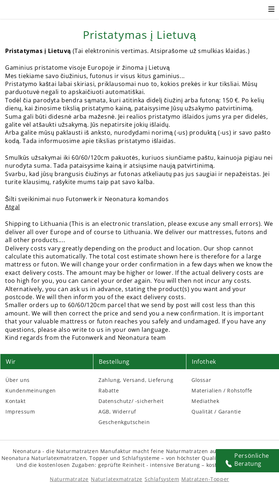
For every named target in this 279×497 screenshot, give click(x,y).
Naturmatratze (69, 479)
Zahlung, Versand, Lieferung (135, 379)
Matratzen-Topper (205, 479)
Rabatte (108, 390)
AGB (103, 411)
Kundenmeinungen (30, 390)
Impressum (20, 411)
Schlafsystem (162, 479)
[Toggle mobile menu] (271, 10)
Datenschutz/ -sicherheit (130, 401)
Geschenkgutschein (124, 422)
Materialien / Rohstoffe (221, 390)
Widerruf (124, 411)
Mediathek (205, 401)
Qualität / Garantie (216, 411)
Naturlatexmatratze (116, 479)
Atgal (12, 207)
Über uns (17, 379)
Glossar (201, 379)
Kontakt (15, 401)
